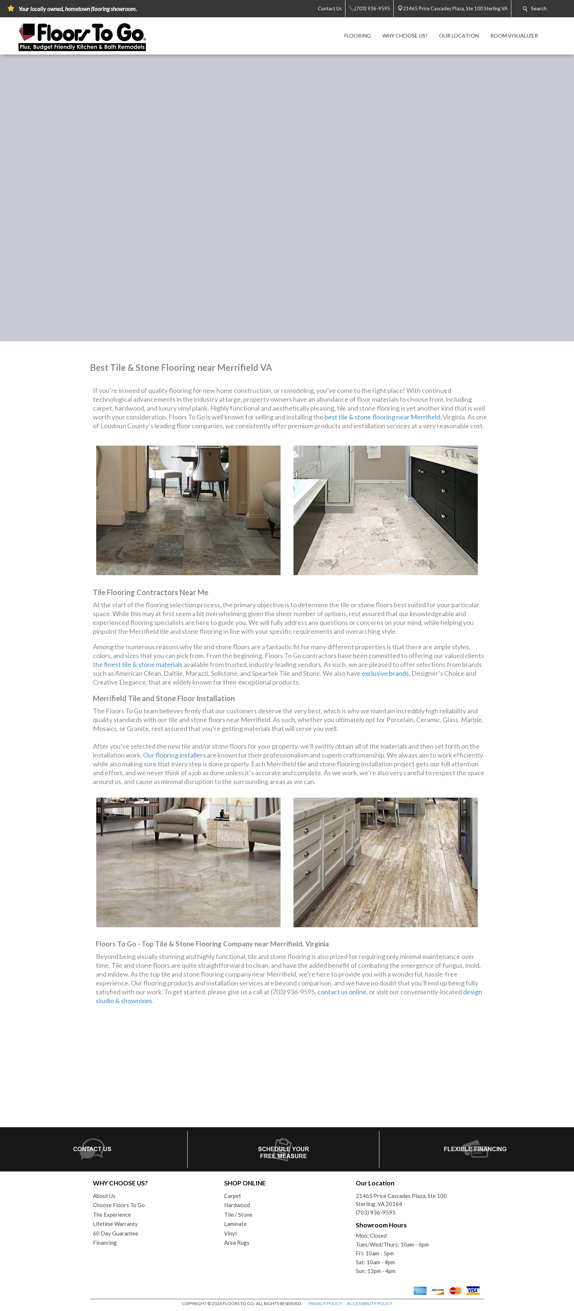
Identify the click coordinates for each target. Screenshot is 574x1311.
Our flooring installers (174, 755)
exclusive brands (385, 673)
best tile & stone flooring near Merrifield (382, 417)
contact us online (341, 992)
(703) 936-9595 (376, 1212)
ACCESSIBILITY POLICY (369, 1303)
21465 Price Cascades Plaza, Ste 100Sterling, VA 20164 (401, 1200)
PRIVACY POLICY (325, 1303)
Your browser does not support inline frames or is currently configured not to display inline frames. (287, 1069)
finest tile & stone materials (143, 664)
